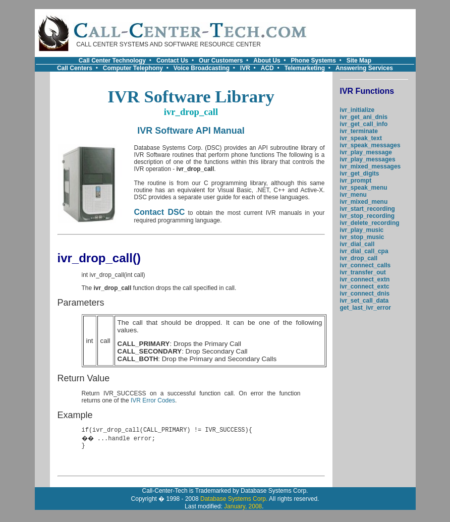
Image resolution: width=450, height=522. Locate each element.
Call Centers (74, 68)
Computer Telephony (133, 68)
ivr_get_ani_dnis (364, 117)
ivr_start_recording (367, 208)
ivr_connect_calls (365, 265)
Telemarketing (305, 68)
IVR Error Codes (153, 400)
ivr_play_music (362, 230)
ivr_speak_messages (370, 145)
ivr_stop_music (362, 237)
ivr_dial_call (357, 244)
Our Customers (221, 60)
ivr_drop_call (359, 258)
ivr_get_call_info (364, 124)
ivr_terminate (359, 131)
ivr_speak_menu (363, 187)
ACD (267, 68)
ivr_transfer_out (363, 272)
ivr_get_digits (359, 173)
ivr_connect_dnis (365, 293)
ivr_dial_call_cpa (364, 251)
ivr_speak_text (361, 138)
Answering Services (364, 68)
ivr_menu (353, 194)
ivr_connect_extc (364, 286)
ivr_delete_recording (370, 222)
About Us (266, 60)
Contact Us (172, 60)
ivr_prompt (356, 180)
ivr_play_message (366, 152)
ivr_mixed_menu (364, 201)
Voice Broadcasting (202, 68)
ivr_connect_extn (365, 279)
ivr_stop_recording (367, 215)
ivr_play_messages (368, 159)
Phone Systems (313, 60)
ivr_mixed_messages (370, 166)
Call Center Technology (112, 60)
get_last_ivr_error (365, 307)
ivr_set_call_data (364, 300)
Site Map (359, 60)
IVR (245, 68)
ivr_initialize (357, 109)
